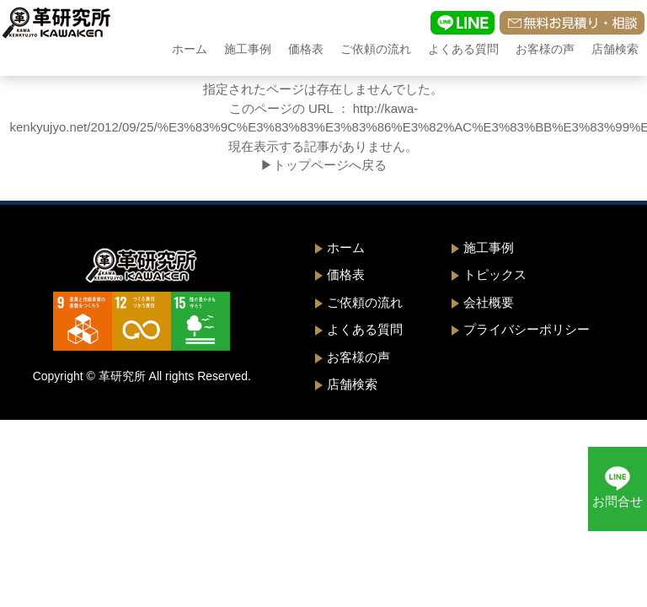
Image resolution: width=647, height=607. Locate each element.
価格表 (306, 49)
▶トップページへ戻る (323, 165)
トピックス (495, 274)
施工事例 (247, 49)
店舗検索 (615, 49)
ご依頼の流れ (375, 49)
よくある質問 (463, 49)
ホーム (189, 49)
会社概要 (488, 302)
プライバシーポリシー (526, 329)
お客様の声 (545, 49)
